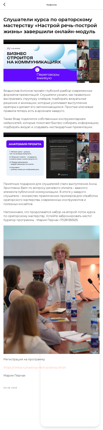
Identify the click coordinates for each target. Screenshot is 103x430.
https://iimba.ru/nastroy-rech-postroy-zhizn (34, 367)
